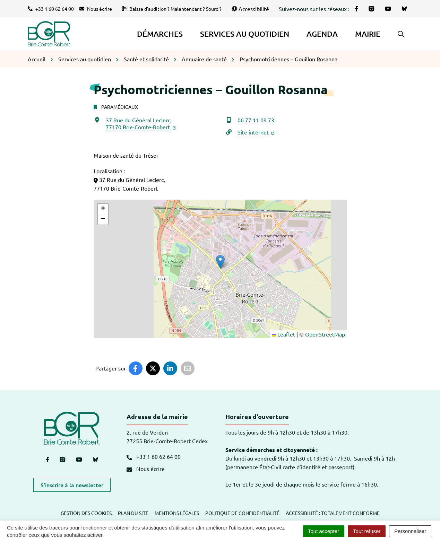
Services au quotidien (244, 33)
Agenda (322, 33)
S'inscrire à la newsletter (72, 485)
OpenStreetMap (325, 334)
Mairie (367, 33)
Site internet (256, 132)
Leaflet (283, 334)
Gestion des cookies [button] (86, 513)
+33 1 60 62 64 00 (154, 456)
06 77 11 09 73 (256, 119)
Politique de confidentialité (242, 513)
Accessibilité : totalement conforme (333, 513)
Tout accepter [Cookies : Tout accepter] (323, 531)
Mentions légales (177, 513)
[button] (401, 34)
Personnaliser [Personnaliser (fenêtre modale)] (410, 531)
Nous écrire (146, 468)
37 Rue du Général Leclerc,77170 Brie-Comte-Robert (141, 123)
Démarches (160, 33)
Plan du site (133, 513)
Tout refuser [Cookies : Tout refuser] (366, 531)
